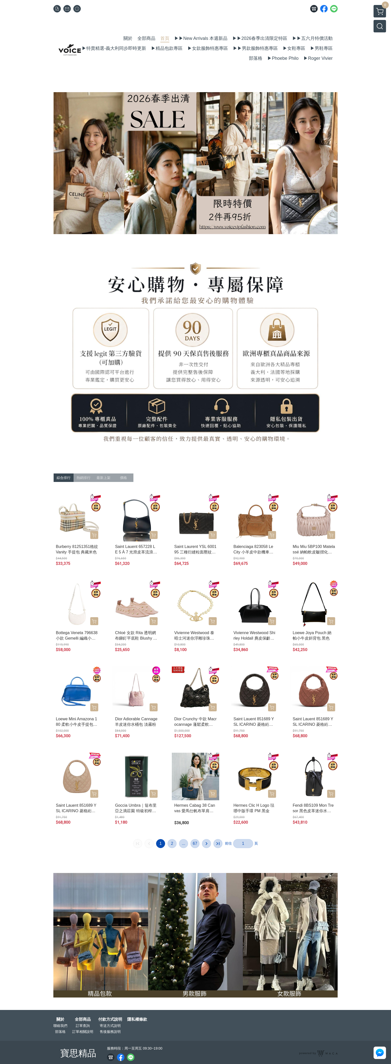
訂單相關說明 (82, 1031)
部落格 (60, 1031)
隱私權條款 (137, 1019)
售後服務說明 (110, 1031)
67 (195, 843)
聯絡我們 (60, 1025)
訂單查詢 (83, 1025)
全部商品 (83, 1019)
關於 (60, 1019)
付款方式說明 (110, 1019)
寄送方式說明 (110, 1025)
